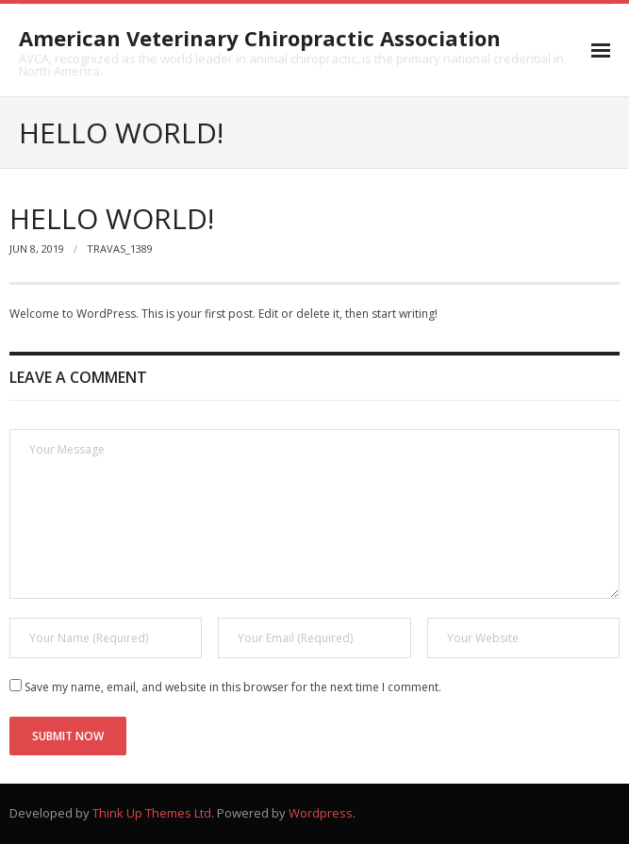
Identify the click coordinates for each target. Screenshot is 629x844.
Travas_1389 (120, 248)
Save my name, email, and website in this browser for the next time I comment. (233, 687)
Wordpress (321, 812)
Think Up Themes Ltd (151, 812)
